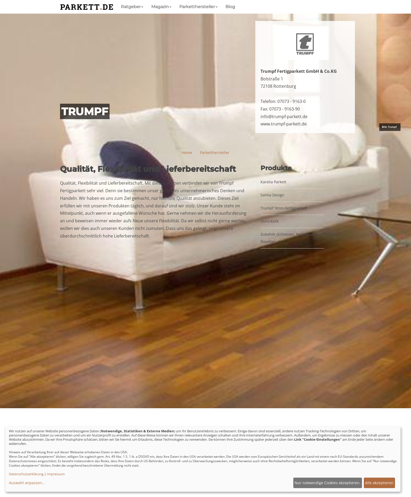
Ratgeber (132, 6)
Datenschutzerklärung (26, 474)
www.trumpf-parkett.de (284, 124)
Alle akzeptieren (379, 482)
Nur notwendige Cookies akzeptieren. (327, 482)
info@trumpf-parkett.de (284, 116)
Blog (230, 6)
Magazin (161, 6)
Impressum (56, 474)
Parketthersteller (198, 6)
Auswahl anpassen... (27, 482)
